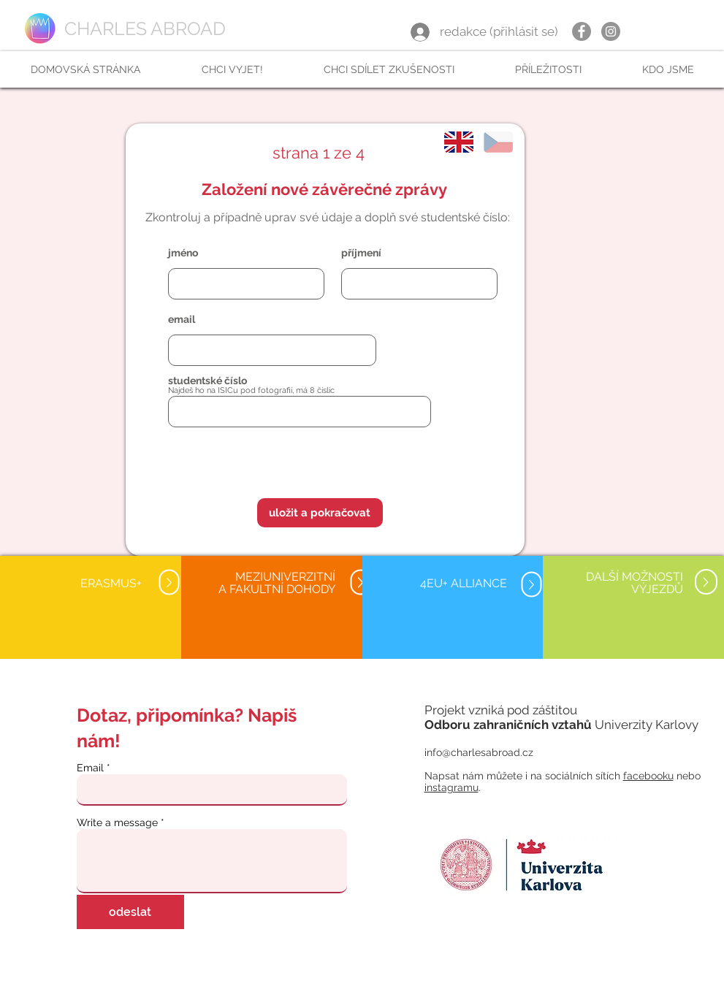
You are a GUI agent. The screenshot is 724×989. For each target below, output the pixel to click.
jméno (183, 253)
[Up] (169, 582)
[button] (231, 69)
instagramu (451, 787)
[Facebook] (581, 31)
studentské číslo (207, 380)
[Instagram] (610, 31)
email (181, 319)
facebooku (648, 776)
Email (90, 768)
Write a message (117, 822)
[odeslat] (130, 912)
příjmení (361, 253)
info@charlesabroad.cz (478, 752)
